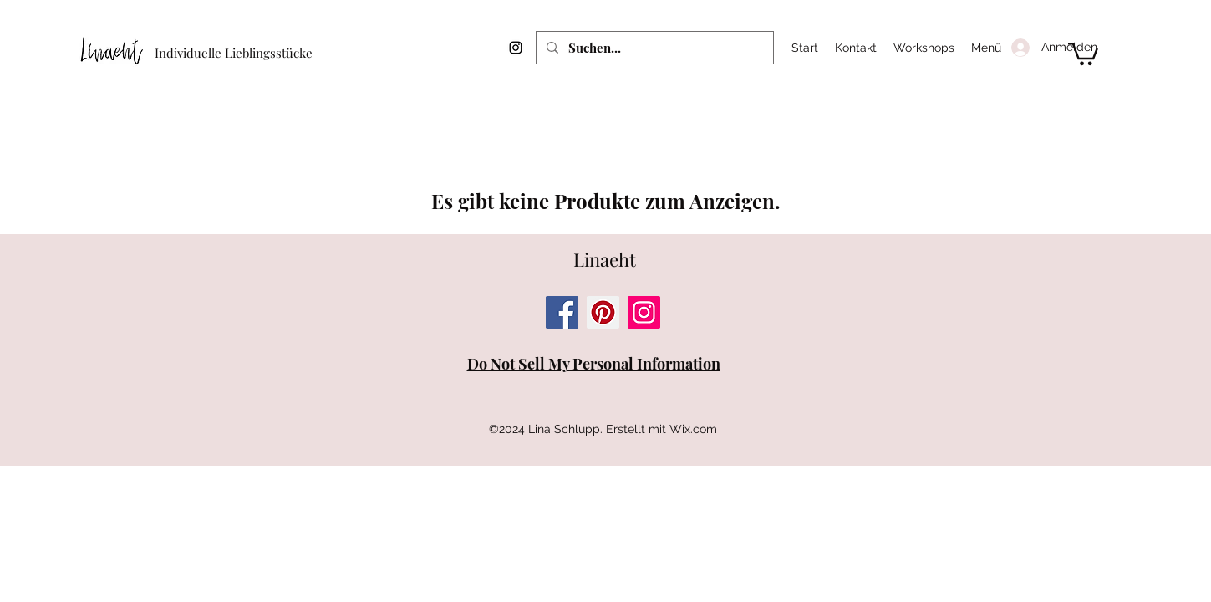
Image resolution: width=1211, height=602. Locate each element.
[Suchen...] (653, 48)
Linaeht (604, 259)
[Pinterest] (603, 312)
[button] (1083, 52)
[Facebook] (562, 312)
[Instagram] (515, 47)
